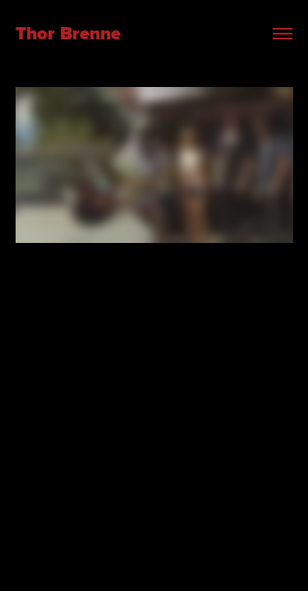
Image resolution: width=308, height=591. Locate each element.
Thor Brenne (71, 33)
